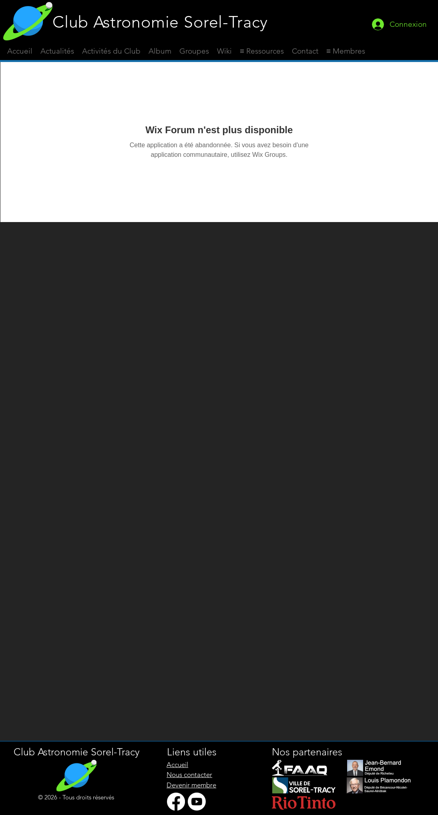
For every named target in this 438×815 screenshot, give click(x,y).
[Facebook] (176, 802)
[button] (262, 51)
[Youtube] (197, 802)
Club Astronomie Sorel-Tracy (160, 22)
